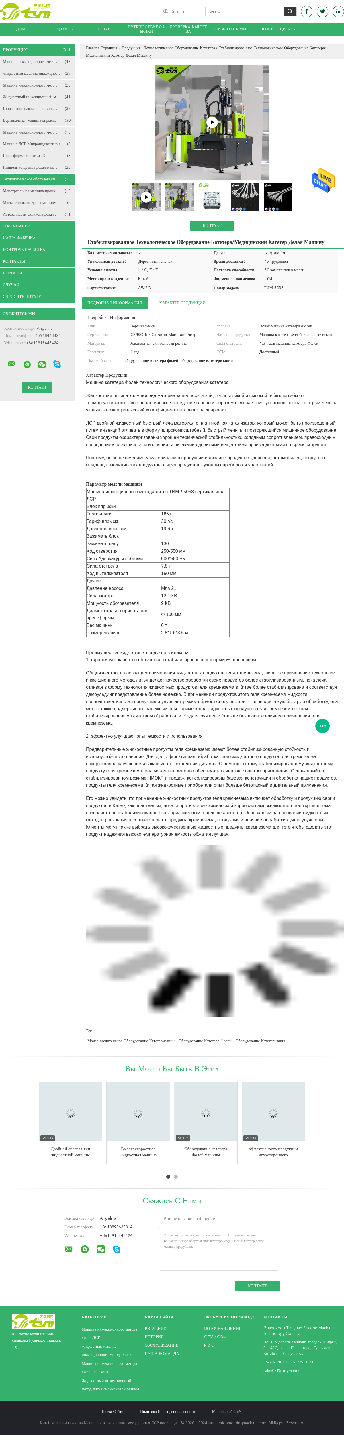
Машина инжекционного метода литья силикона (39, 85)
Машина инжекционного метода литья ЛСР (39, 62)
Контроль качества (24, 250)
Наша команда (162, 1354)
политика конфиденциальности (167, 1412)
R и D (209, 1345)
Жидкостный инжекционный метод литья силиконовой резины (39, 97)
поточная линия (222, 1329)
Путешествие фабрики (146, 29)
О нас (104, 29)
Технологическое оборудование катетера (37, 179)
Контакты (14, 262)
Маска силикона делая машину (37, 203)
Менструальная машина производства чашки (39, 191)
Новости (12, 273)
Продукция (37, 50)
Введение (155, 1329)
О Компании (16, 226)
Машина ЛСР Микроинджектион (37, 144)
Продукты (63, 29)
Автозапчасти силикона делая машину (37, 214)
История (154, 1337)
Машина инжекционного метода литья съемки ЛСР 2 (39, 132)
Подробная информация (114, 303)
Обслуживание (161, 1345)
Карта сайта (112, 1412)
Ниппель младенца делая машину (37, 167)
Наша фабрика (19, 238)
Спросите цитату (276, 29)
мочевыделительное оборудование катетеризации (131, 1041)
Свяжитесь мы (230, 29)
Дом (20, 29)
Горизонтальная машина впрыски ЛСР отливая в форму (39, 109)
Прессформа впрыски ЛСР (37, 156)
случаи (11, 285)
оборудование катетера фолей (205, 1041)
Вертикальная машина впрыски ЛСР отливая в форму (39, 120)
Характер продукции (182, 303)
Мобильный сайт (227, 1412)
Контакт (212, 226)
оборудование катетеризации (261, 1041)
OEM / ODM (215, 1337)
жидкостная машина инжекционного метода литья (39, 73)
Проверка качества (188, 29)
